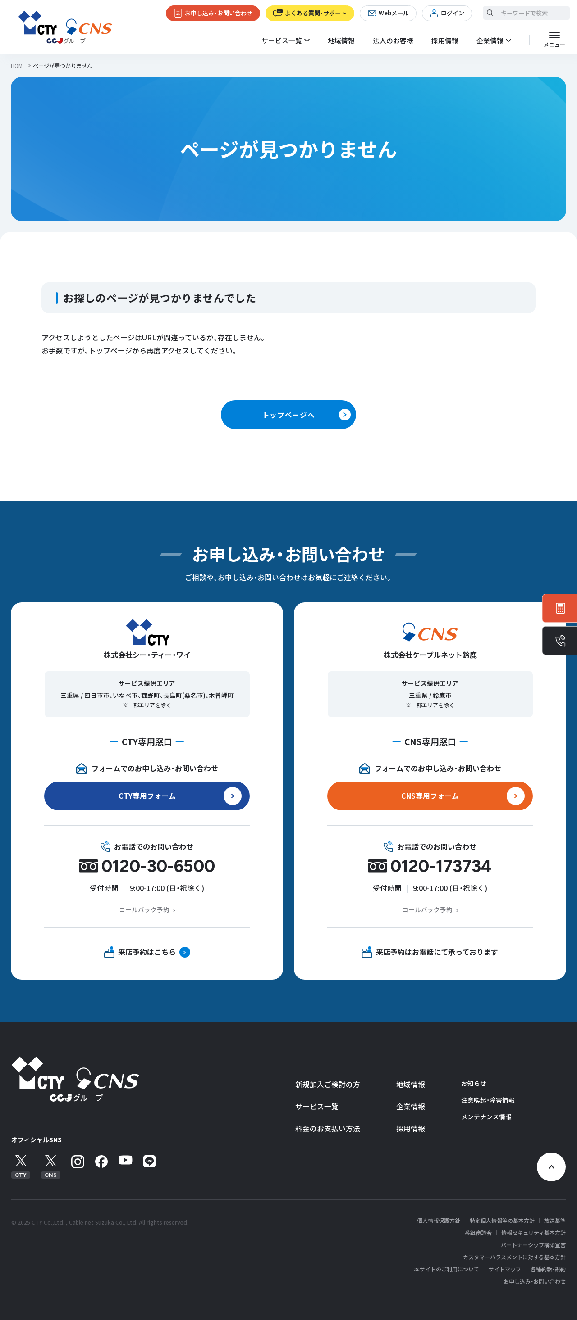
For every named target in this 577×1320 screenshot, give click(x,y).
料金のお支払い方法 (327, 1128)
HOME (18, 65)
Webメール (394, 13)
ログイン (452, 13)
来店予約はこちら (147, 951)
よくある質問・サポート (316, 13)
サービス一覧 (317, 1106)
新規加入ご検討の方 (327, 1084)
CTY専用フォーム (147, 795)
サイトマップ (505, 1269)
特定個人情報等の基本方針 (502, 1220)
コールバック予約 (144, 909)
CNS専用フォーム (430, 795)
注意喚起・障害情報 (488, 1099)
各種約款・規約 (548, 1269)
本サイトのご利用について (446, 1269)
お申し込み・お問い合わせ (218, 13)
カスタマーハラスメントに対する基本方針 (514, 1257)
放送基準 (555, 1220)
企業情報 (410, 1106)
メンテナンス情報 (486, 1116)
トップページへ (288, 415)
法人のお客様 (393, 40)
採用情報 (444, 40)
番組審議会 (478, 1232)
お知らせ (473, 1083)
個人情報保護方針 (438, 1220)
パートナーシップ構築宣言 (533, 1245)
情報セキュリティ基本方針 (533, 1232)
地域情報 (341, 40)
